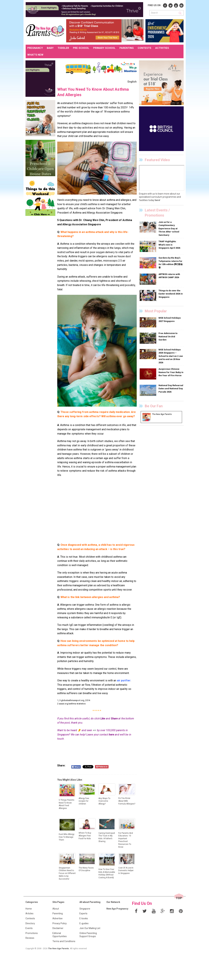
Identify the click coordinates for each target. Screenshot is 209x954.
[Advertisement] (97, 512)
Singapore (84, 908)
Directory (30, 923)
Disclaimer (57, 928)
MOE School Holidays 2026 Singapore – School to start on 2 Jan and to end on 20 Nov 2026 (171, 356)
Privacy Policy (59, 923)
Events (29, 928)
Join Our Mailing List (89, 928)
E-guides (84, 923)
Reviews (29, 938)
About (55, 908)
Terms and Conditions (63, 941)
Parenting (57, 913)
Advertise (57, 918)
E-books (83, 918)
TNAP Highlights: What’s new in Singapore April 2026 (169, 244)
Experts (83, 913)
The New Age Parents (58, 948)
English (132, 81)
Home (28, 908)
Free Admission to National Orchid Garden (168, 336)
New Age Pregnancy (117, 908)
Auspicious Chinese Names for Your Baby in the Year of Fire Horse (171, 372)
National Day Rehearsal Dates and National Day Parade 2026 (171, 388)
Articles (29, 913)
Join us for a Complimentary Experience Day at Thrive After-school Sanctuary (169, 228)
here (111, 734)
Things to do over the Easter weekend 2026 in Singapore (171, 293)
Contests (30, 918)
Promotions (31, 933)
